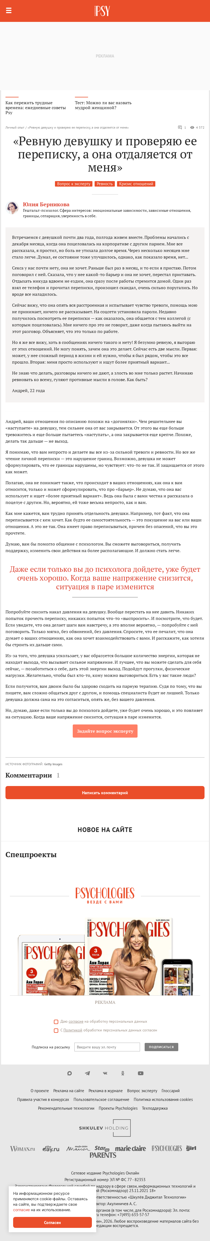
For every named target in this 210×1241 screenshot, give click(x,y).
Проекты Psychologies (118, 1108)
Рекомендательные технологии (66, 1108)
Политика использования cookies (163, 1099)
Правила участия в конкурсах (43, 1099)
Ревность (105, 183)
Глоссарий (171, 1090)
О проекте (40, 1090)
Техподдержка (155, 1108)
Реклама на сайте (68, 1090)
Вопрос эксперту (142, 1090)
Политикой (72, 1030)
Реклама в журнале (106, 1090)
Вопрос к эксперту (73, 183)
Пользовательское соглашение (101, 1099)
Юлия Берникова (46, 204)
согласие (76, 1021)
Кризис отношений (136, 183)
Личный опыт (14, 127)
